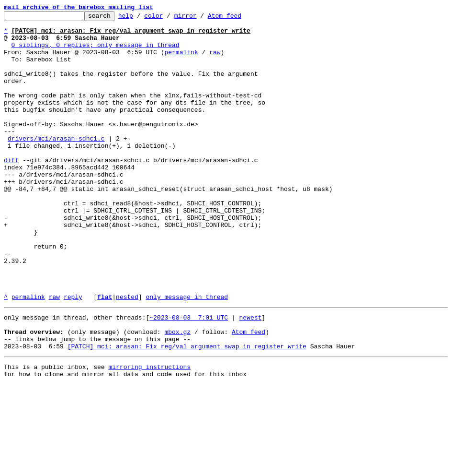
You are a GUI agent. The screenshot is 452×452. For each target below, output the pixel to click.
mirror (200, 18)
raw (214, 60)
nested (127, 354)
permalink (181, 60)
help (140, 18)
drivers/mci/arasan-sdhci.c (56, 164)
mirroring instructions (149, 432)
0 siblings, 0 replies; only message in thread (95, 52)
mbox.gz (177, 393)
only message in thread (187, 354)
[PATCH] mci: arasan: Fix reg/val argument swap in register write (187, 410)
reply (73, 354)
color (168, 18)
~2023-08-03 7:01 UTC (188, 376)
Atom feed (239, 18)
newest (250, 376)
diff (11, 190)
